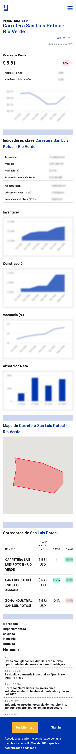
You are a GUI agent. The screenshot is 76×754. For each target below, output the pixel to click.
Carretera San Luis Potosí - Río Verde (18, 564)
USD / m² (63, 38)
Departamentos (14, 629)
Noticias (9, 644)
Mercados (10, 624)
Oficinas (9, 634)
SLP (25, 21)
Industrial (9, 639)
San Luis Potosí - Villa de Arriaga (18, 585)
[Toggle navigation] (70, 8)
